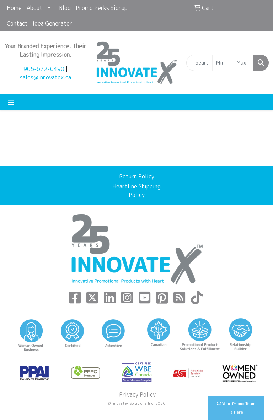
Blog (65, 8)
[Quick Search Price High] (243, 63)
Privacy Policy (137, 394)
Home (14, 8)
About (34, 8)
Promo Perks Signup (102, 8)
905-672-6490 (43, 69)
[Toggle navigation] (11, 102)
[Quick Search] (199, 63)
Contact (17, 23)
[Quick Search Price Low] (222, 63)
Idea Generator (52, 23)
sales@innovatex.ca (45, 77)
